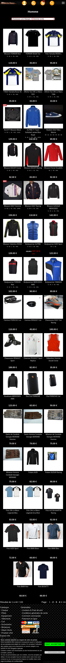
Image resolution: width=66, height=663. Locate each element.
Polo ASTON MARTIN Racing (53, 511)
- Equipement (6, 616)
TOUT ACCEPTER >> (54, 644)
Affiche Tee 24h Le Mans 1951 (33, 93)
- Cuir (2, 622)
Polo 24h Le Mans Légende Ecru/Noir (33, 511)
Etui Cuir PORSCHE (33, 396)
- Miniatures (5, 627)
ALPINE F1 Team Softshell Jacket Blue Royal (33, 132)
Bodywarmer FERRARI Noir (12, 283)
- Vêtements (5, 619)
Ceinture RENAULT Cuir (32, 320)
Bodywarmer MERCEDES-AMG (33, 283)
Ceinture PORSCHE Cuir (12, 320)
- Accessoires (6, 624)
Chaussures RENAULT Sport (13, 359)
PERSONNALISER (54, 652)
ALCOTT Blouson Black (12, 130)
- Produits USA (6, 633)
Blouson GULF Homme (12, 206)
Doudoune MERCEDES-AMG (12, 397)
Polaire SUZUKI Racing (53, 472)
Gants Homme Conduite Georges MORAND (33, 435)
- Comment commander (31, 616)
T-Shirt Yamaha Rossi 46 (13, 92)
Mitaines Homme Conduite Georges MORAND (12, 474)
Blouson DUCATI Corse (12, 168)
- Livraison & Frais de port (32, 610)
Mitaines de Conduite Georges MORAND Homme (53, 436)
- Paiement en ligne (29, 619)
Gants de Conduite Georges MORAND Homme (12, 436)
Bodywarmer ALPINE (33, 244)
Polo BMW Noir (22, 586)
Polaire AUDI (33, 472)
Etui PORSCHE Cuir (53, 396)
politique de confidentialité (14, 661)
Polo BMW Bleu (53, 548)
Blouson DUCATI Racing (33, 168)
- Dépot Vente (6, 630)
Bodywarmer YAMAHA (53, 282)
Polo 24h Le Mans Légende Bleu (12, 511)
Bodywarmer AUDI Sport (53, 244)
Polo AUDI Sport (13, 548)
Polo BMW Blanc (33, 548)
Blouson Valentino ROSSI (12, 244)
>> (64, 602)
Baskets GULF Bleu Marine (53, 131)
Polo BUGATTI (43, 586)
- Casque (4, 610)
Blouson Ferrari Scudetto (53, 168)
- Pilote (3, 613)
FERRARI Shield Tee (33, 54)
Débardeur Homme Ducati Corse (53, 359)
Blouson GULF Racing (33, 206)
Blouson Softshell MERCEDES (53, 207)
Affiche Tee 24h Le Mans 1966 (53, 93)
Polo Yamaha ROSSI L (53, 54)
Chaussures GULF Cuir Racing (53, 321)
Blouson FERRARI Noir (12, 54)
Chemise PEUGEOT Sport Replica (33, 359)
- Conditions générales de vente (34, 613)
